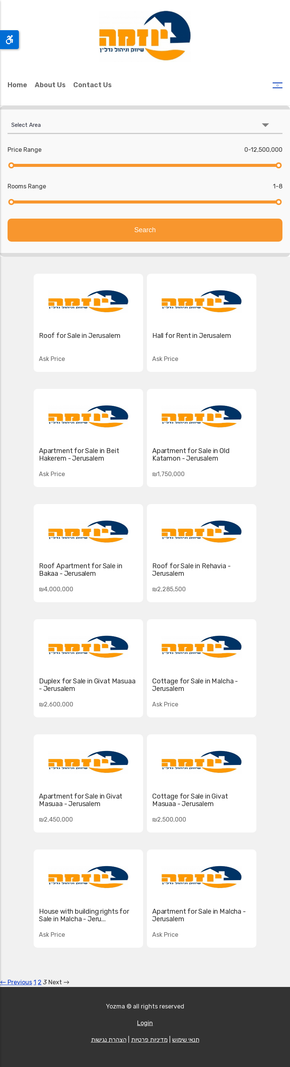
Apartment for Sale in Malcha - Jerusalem (199, 915)
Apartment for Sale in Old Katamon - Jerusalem (191, 454)
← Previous (16, 982)
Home (17, 85)
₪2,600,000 (56, 704)
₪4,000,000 (56, 589)
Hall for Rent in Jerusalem (191, 335)
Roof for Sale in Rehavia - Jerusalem (191, 569)
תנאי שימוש (185, 1039)
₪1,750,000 (168, 474)
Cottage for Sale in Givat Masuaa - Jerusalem (190, 800)
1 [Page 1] (35, 982)
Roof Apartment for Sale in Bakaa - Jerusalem (80, 569)
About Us (50, 85)
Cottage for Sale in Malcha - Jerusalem (195, 684)
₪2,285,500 (169, 589)
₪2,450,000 (56, 819)
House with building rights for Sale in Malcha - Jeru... (84, 915)
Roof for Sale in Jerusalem (79, 335)
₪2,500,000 (169, 819)
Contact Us (92, 85)
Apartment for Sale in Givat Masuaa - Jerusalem (80, 800)
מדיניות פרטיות (149, 1039)
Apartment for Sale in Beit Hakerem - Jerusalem (79, 454)
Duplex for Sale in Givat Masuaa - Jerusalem (87, 684)
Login (145, 1023)
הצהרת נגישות (108, 1039)
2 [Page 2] (40, 982)
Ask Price (165, 358)
